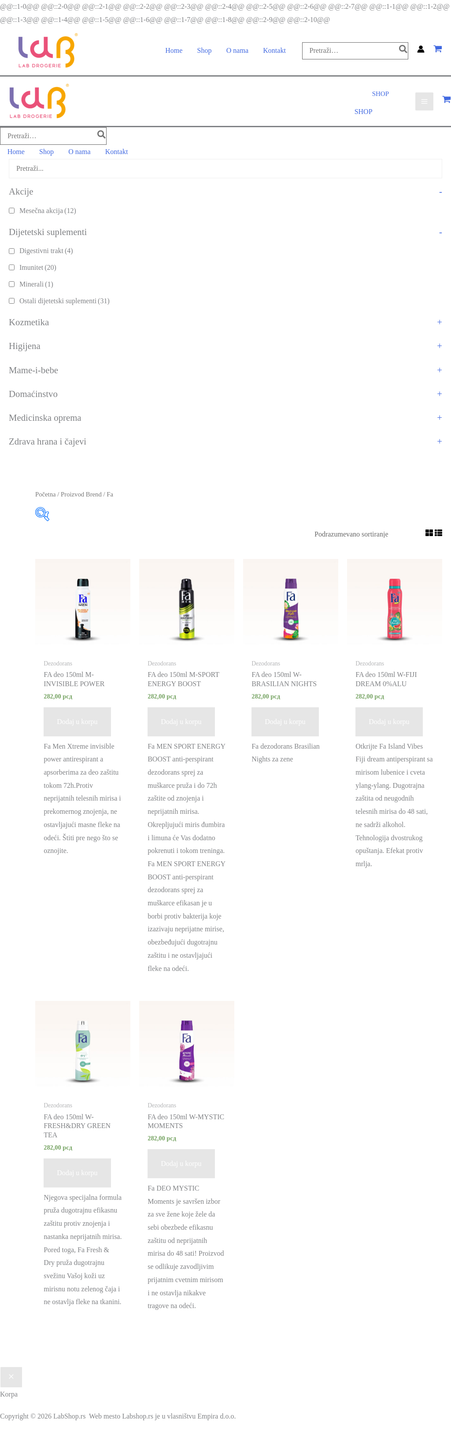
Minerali (36, 283)
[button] (381, 95)
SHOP (364, 111)
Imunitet (37, 266)
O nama (237, 51)
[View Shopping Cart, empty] (437, 51)
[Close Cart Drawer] (11, 1375)
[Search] (402, 50)
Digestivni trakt (46, 249)
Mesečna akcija (47, 209)
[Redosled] (364, 533)
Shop (204, 51)
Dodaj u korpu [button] (77, 720)
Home (174, 51)
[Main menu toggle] (424, 101)
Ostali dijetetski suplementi (64, 299)
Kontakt (273, 51)
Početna (45, 492)
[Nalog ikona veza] (421, 51)
